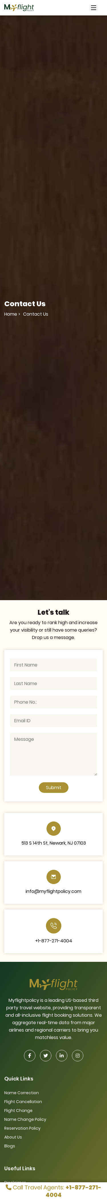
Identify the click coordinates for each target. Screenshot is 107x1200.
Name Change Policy (25, 1119)
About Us (13, 1137)
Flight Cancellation (23, 1102)
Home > (12, 314)
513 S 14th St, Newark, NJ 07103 (53, 843)
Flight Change (18, 1110)
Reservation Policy (22, 1128)
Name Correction (21, 1093)
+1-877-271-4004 (53, 941)
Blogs (9, 1146)
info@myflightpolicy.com (53, 891)
